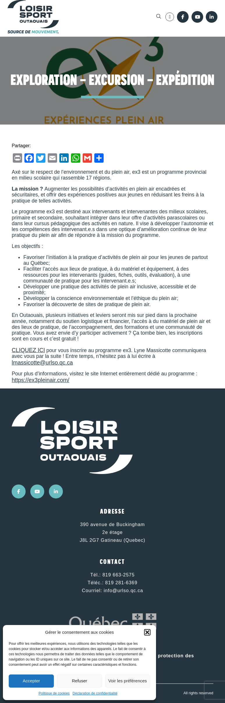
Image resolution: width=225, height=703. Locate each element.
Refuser (79, 680)
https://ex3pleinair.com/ (40, 380)
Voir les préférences (127, 680)
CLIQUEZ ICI (28, 350)
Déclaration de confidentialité (94, 693)
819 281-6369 (121, 582)
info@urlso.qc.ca (123, 590)
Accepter (31, 680)
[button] (147, 632)
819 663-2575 (118, 574)
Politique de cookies (54, 693)
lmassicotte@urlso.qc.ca (42, 362)
